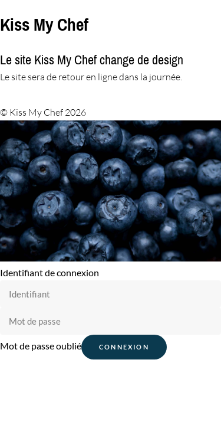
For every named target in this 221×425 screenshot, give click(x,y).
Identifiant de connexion (49, 272)
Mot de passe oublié (40, 345)
